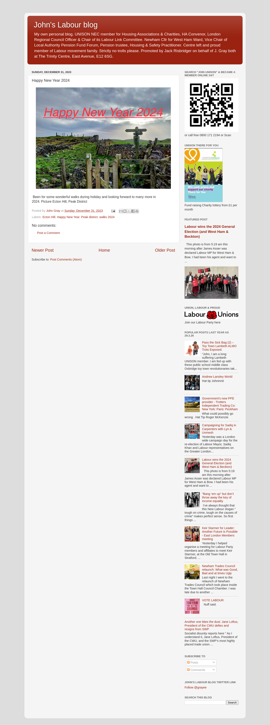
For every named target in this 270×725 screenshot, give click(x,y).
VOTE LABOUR (213, 600)
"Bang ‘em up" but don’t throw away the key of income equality (218, 497)
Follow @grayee (196, 687)
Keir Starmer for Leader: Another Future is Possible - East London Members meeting (220, 533)
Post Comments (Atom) (66, 259)
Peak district (89, 217)
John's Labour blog (66, 24)
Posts (192, 662)
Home (104, 250)
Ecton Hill (48, 217)
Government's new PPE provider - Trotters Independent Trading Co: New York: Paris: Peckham (220, 404)
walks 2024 (107, 217)
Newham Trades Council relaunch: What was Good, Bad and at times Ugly (220, 569)
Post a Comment (48, 233)
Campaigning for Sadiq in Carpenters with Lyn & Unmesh (219, 429)
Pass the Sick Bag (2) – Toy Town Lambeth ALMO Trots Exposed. (219, 346)
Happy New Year (68, 217)
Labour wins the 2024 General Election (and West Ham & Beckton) (210, 232)
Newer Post (43, 250)
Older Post (165, 250)
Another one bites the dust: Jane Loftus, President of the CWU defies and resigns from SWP (211, 625)
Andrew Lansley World (217, 376)
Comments (196, 670)
